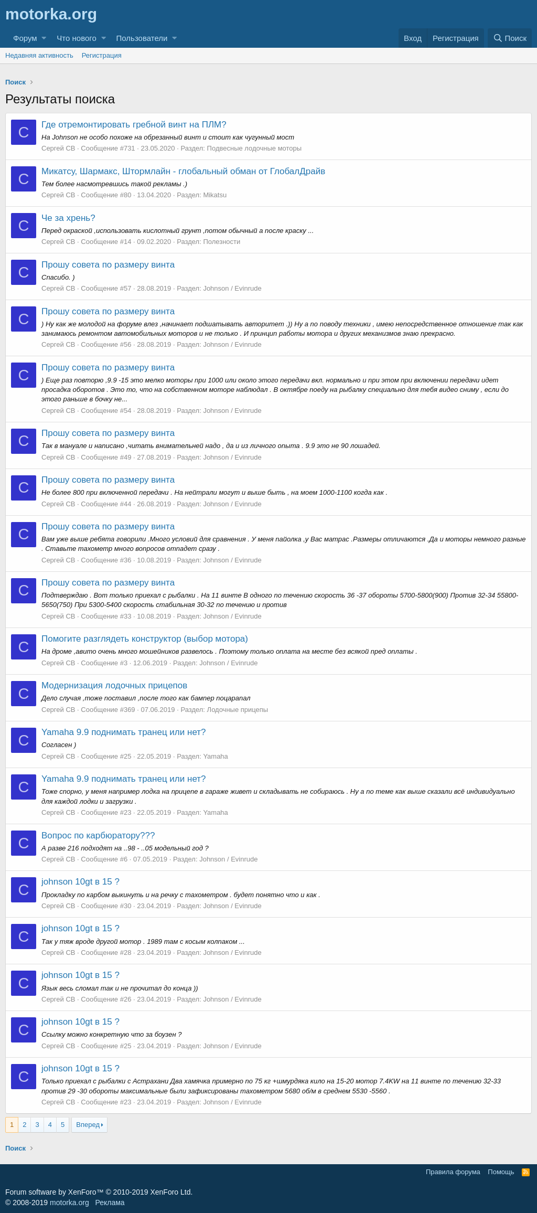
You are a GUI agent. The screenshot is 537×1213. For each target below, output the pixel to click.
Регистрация (102, 55)
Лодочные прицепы (237, 710)
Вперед (88, 1125)
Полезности (221, 242)
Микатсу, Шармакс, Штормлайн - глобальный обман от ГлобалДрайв (183, 171)
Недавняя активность (39, 55)
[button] (44, 38)
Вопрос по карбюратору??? (98, 835)
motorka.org (69, 1202)
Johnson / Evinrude (232, 288)
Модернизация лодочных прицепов (114, 685)
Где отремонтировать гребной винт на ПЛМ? (134, 125)
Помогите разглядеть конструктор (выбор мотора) (144, 639)
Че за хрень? (68, 218)
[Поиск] (510, 38)
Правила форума (453, 1172)
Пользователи (142, 38)
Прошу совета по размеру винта (108, 265)
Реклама (109, 1202)
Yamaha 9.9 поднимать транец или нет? (123, 732)
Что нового (76, 38)
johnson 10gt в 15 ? (80, 882)
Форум (25, 38)
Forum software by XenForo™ (98, 1192)
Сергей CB (58, 148)
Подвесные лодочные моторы (254, 148)
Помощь (501, 1172)
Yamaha (215, 756)
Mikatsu (215, 195)
